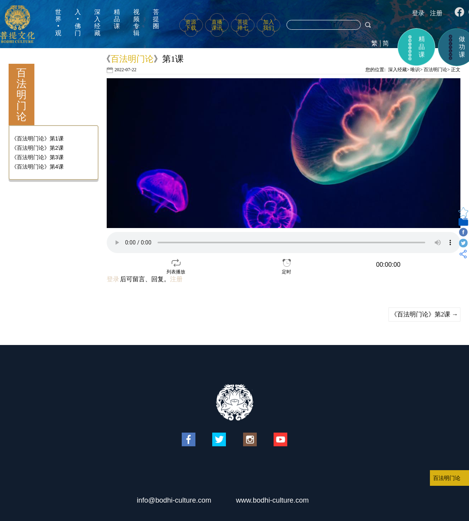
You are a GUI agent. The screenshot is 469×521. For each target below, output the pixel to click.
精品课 (117, 19)
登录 (418, 13)
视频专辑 (136, 22)
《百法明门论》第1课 (37, 138)
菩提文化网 (17, 24)
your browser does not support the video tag (283, 242)
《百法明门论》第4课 (37, 166)
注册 (436, 13)
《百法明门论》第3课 (37, 157)
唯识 (415, 69)
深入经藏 (97, 22)
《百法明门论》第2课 (37, 148)
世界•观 (58, 22)
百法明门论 (435, 69)
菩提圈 (156, 19)
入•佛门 (78, 22)
